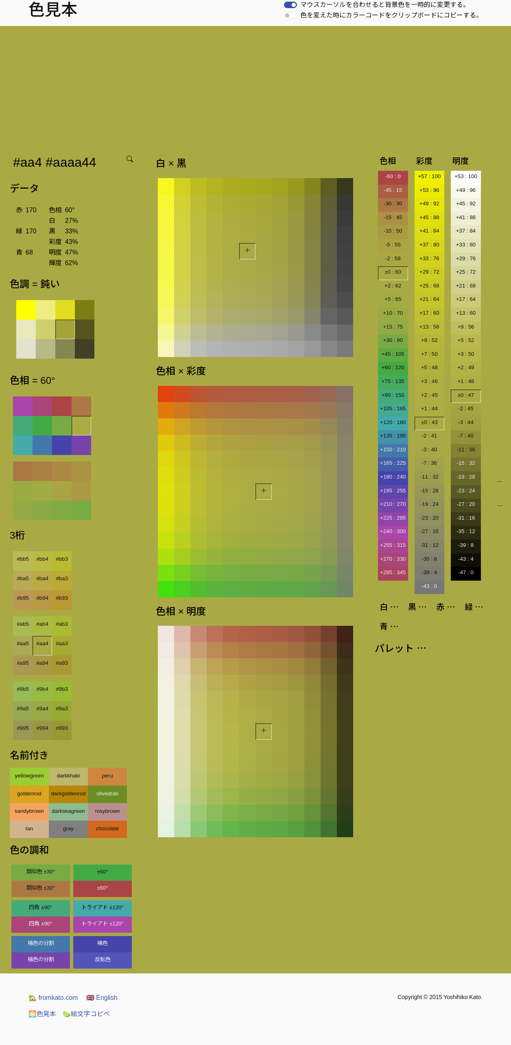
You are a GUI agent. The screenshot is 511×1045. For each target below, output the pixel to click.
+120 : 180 (393, 422)
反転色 (103, 959)
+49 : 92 (429, 203)
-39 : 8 (466, 545)
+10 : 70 (393, 313)
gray (68, 828)
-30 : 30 (393, 203)
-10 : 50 (393, 231)
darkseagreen (68, 811)
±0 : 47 (466, 395)
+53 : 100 (465, 176)
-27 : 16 (429, 531)
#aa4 (42, 643)
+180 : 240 (393, 477)
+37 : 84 (466, 231)
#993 (62, 728)
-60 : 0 (393, 176)
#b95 (23, 598)
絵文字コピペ (86, 1013)
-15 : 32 (465, 463)
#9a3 (62, 708)
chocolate (107, 828)
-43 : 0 (429, 586)
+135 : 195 (393, 436)
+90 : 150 (393, 395)
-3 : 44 (466, 422)
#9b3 (62, 689)
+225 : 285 (393, 518)
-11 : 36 (465, 449)
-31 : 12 (429, 545)
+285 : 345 (393, 572)
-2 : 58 (393, 258)
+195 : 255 (393, 491)
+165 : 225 (393, 463)
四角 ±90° (40, 907)
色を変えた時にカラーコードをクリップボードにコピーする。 (391, 15)
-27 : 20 (465, 504)
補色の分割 (41, 943)
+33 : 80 (466, 245)
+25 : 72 (466, 272)
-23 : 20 (429, 518)
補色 (102, 943)
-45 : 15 (393, 190)
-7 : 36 (429, 463)
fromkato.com (53, 997)
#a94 (42, 663)
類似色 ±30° (40, 872)
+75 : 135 (393, 381)
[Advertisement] (255, 87)
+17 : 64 (466, 299)
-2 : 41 (429, 436)
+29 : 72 (429, 272)
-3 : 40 (429, 449)
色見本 (42, 1013)
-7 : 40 (466, 436)
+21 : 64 (429, 299)
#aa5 (23, 643)
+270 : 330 (393, 559)
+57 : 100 (429, 176)
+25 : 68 (429, 286)
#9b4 (42, 689)
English (102, 997)
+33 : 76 (429, 258)
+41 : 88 (466, 217)
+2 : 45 (429, 395)
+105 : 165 (393, 408)
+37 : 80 (429, 245)
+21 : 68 (466, 286)
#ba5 (23, 578)
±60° (102, 872)
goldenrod (29, 793)
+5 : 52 (465, 340)
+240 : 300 (393, 531)
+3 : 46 (429, 381)
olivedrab (107, 793)
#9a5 (23, 708)
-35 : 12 (465, 531)
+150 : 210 (393, 449)
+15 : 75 (393, 327)
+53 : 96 (429, 190)
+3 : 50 (465, 354)
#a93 (62, 663)
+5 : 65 (392, 299)
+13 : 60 (466, 313)
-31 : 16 (465, 518)
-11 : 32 (429, 477)
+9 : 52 (429, 340)
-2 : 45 (466, 408)
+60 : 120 (393, 367)
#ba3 (62, 578)
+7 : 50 (429, 354)
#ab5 (23, 624)
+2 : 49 (465, 367)
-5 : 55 (393, 245)
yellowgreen (29, 776)
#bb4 (42, 559)
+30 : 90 (393, 340)
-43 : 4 (466, 559)
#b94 (42, 598)
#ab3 (62, 624)
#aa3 (62, 643)
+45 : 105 (393, 354)
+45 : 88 (429, 217)
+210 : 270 (393, 504)
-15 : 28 (429, 491)
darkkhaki (68, 776)
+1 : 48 (465, 381)
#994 (42, 728)
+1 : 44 (429, 408)
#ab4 (42, 624)
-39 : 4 (429, 572)
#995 (23, 728)
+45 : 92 (466, 203)
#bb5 (23, 559)
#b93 (62, 598)
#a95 (23, 663)
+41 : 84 (429, 231)
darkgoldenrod (68, 793)
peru (107, 776)
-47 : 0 (466, 572)
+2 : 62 (392, 286)
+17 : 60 (429, 313)
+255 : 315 (393, 545)
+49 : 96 (466, 190)
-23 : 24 (465, 491)
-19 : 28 (465, 477)
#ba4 (42, 578)
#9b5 (23, 689)
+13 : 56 (429, 327)
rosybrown (107, 811)
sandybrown (29, 811)
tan (29, 828)
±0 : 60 (392, 272)
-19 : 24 (429, 504)
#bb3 (62, 559)
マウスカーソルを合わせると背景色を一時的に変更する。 (385, 4)
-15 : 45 (393, 217)
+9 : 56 (465, 327)
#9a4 (42, 708)
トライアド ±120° (102, 907)
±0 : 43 (429, 422)
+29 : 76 (466, 258)
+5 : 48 (429, 367)
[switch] (290, 5)
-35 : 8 (429, 559)
